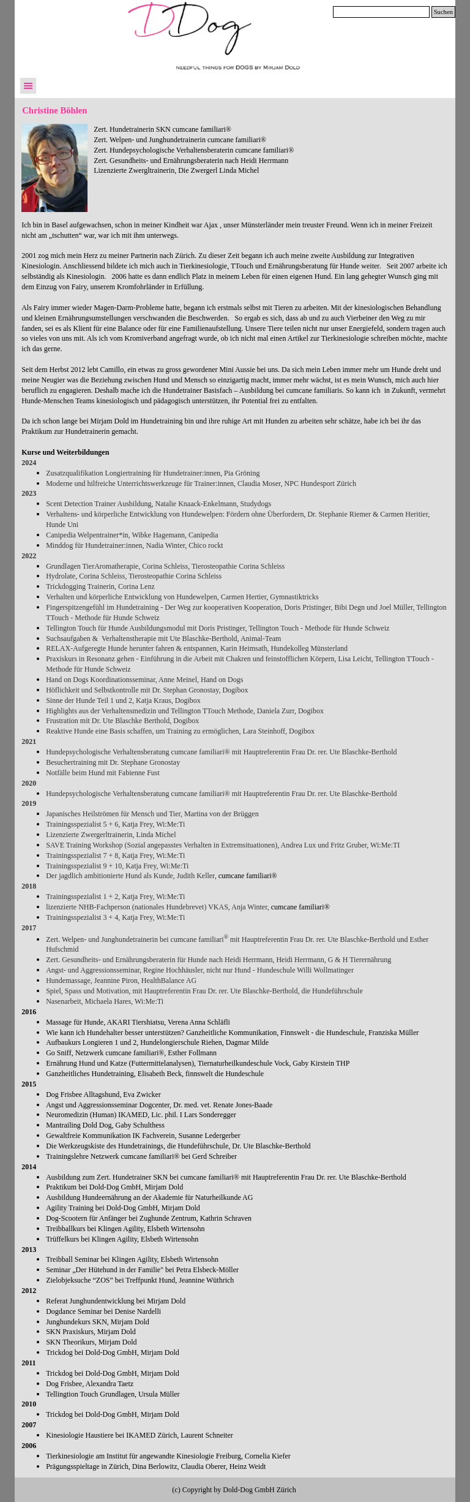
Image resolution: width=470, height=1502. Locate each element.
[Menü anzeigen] (28, 86)
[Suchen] (381, 12)
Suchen (443, 12)
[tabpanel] (271, 156)
